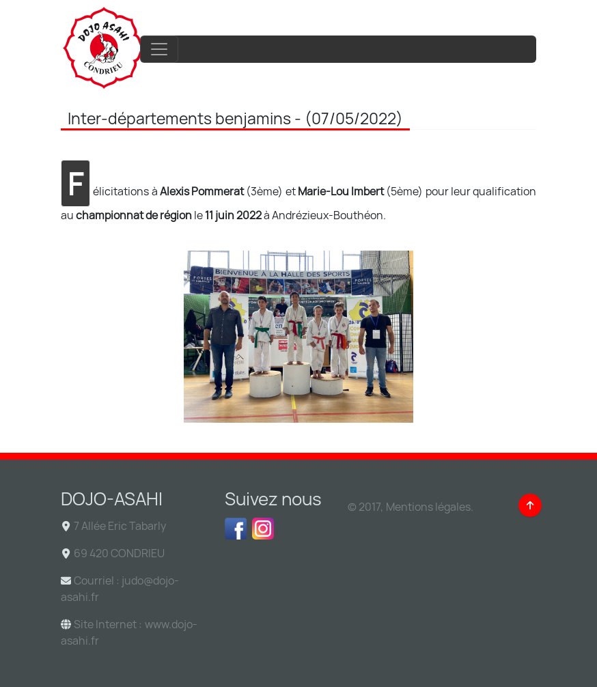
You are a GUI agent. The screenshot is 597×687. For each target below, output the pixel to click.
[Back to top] (530, 505)
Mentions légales (428, 506)
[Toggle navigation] (159, 49)
